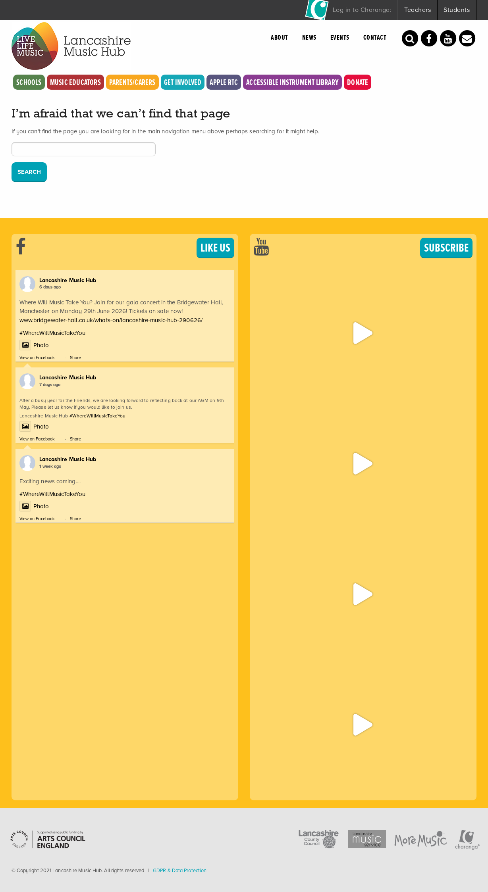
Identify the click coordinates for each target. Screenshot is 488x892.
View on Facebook (37, 357)
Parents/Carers (132, 82)
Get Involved (182, 82)
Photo (34, 345)
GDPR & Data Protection (179, 870)
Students (457, 9)
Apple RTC (224, 82)
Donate (357, 82)
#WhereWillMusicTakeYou (52, 333)
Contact (375, 37)
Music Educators (75, 82)
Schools (28, 82)
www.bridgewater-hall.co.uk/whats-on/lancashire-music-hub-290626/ (111, 320)
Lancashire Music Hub (67, 280)
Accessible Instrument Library (292, 82)
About (279, 37)
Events (339, 37)
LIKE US (216, 247)
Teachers (417, 9)
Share (75, 357)
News (309, 37)
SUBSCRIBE (446, 247)
